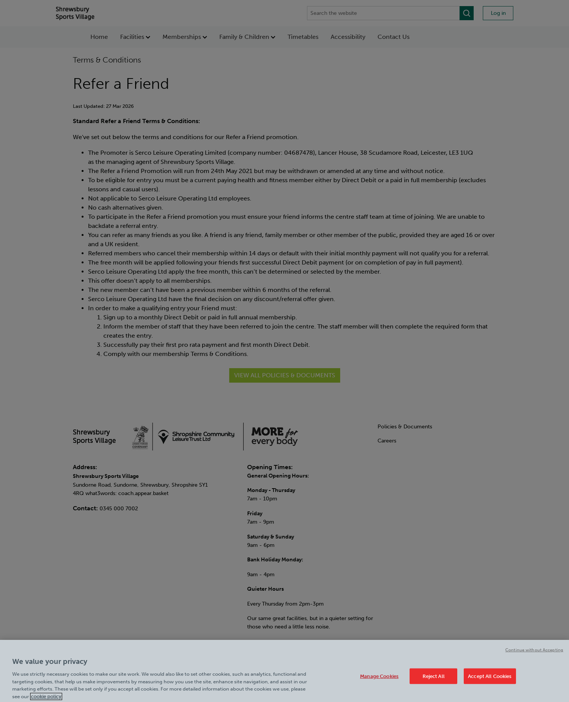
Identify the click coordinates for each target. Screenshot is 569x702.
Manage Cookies (379, 680)
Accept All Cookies (489, 680)
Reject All (434, 680)
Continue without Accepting (534, 654)
